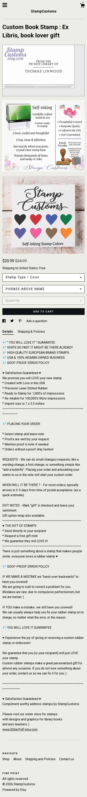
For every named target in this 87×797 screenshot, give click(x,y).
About (17, 759)
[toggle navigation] (4, 5)
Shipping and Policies (40, 759)
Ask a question (36, 321)
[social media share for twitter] (12, 321)
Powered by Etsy (14, 790)
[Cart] (82, 6)
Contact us (66, 759)
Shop (6, 759)
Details (8, 331)
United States (28, 268)
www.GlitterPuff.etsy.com (20, 729)
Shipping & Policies (31, 331)
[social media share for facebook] (4, 321)
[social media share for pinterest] (20, 321)
